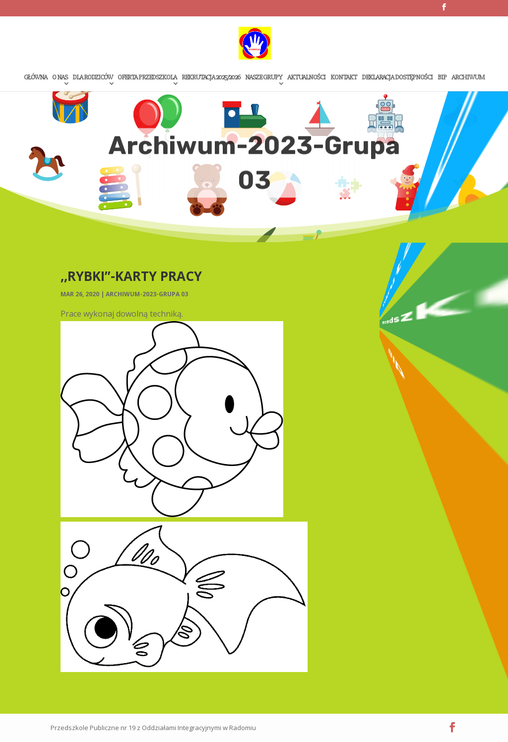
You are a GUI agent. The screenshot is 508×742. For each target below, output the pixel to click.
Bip (442, 77)
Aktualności (306, 77)
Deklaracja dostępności (397, 77)
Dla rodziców (92, 77)
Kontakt (343, 77)
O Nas (59, 77)
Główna (35, 77)
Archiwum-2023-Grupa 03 (147, 294)
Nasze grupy (263, 77)
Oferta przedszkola (147, 77)
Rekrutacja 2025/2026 (211, 77)
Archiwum (467, 77)
